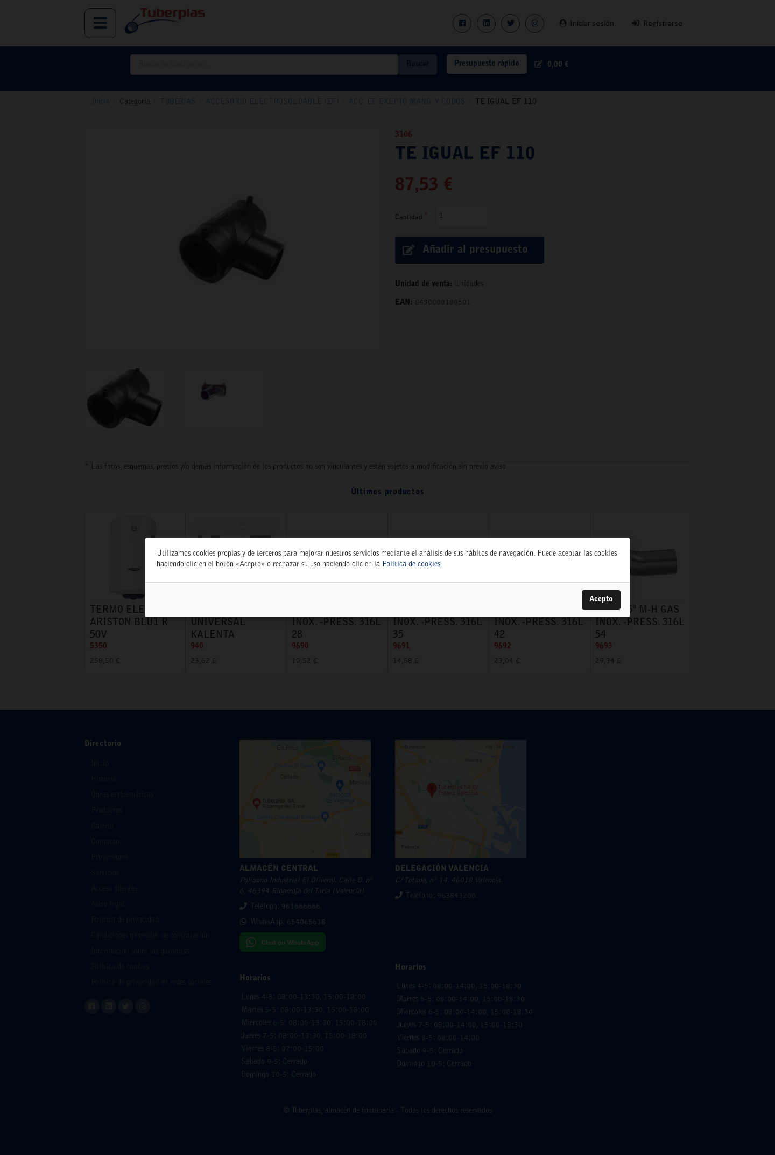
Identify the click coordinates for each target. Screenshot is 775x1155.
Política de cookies (411, 565)
